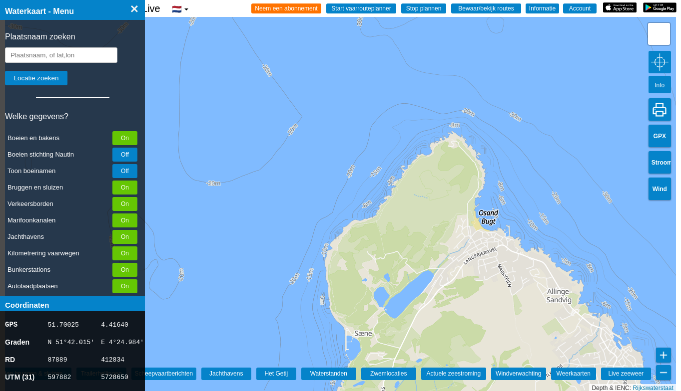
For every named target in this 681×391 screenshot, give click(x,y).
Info (660, 85)
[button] (659, 34)
